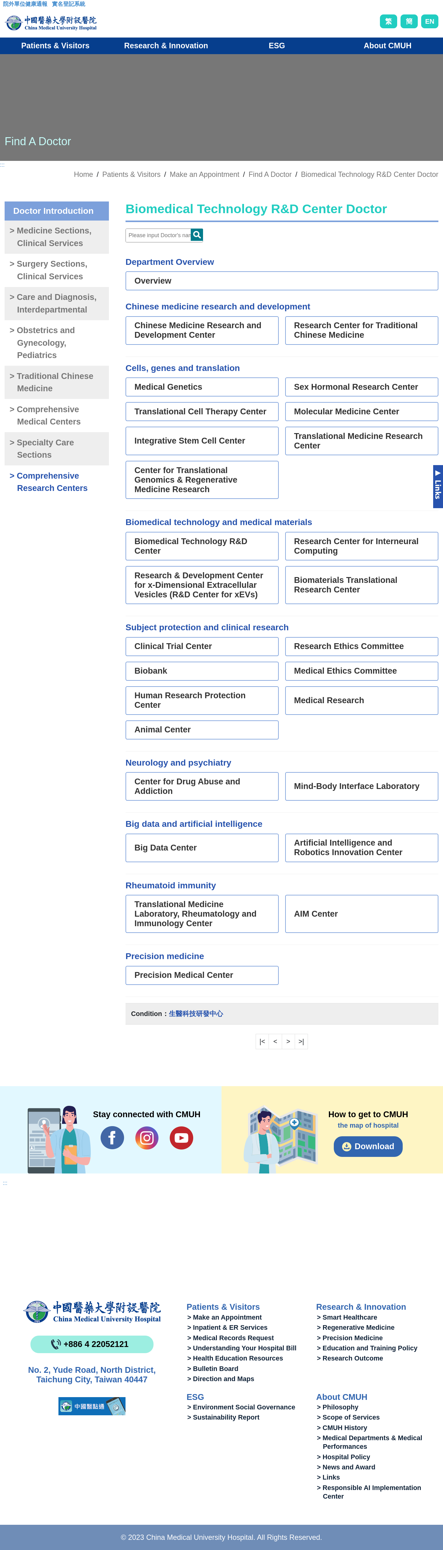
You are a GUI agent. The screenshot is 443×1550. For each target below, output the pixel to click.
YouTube (181, 1138)
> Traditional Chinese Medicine (51, 382)
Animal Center (162, 729)
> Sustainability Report (223, 1417)
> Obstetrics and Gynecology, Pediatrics (42, 343)
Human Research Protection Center (190, 700)
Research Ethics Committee (349, 646)
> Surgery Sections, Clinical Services (48, 270)
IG (146, 1138)
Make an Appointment (204, 174)
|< (262, 1041)
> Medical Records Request (230, 1338)
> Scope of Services (348, 1417)
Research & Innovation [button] (166, 45)
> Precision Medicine (350, 1338)
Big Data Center (165, 847)
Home (83, 174)
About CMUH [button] (387, 45)
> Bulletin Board (212, 1369)
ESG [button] (277, 45)
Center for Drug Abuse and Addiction (187, 786)
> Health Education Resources (235, 1358)
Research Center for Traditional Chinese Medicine (356, 330)
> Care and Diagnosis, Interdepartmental (53, 303)
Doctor (197, 235)
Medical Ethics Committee (345, 670)
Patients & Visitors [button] (55, 45)
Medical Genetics (168, 387)
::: (8, 6)
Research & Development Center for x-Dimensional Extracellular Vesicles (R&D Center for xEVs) (198, 585)
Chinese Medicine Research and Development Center (197, 330)
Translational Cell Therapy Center (200, 411)
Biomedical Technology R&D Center (190, 546)
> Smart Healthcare (347, 1317)
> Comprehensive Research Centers (49, 482)
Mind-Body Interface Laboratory (357, 786)
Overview (152, 280)
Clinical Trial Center (173, 646)
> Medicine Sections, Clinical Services (50, 237)
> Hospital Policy (343, 1457)
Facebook (112, 1138)
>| (301, 1041)
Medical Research (329, 700)
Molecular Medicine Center (346, 411)
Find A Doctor (270, 174)
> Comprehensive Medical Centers (45, 416)
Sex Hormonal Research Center (356, 387)
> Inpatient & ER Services (227, 1327)
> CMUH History (342, 1428)
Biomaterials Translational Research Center (345, 585)
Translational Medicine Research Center (358, 441)
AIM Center (316, 913)
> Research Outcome (350, 1358)
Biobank (150, 670)
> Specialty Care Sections (42, 449)
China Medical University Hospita (92, 1312)
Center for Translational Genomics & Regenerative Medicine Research (185, 480)
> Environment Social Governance (241, 1407)
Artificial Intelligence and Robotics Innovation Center (348, 847)
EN (429, 21)
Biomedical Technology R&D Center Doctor (369, 174)
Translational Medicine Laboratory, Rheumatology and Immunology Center (195, 914)
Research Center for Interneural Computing (356, 546)
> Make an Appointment (224, 1317)
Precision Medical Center (183, 975)
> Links (328, 1477)
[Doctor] (164, 235)
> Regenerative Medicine (356, 1327)
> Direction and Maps (220, 1379)
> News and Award (346, 1467)
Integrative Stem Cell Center (189, 440)
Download (374, 1146)
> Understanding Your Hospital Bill (242, 1348)
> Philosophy (337, 1407)
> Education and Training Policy (367, 1348)
